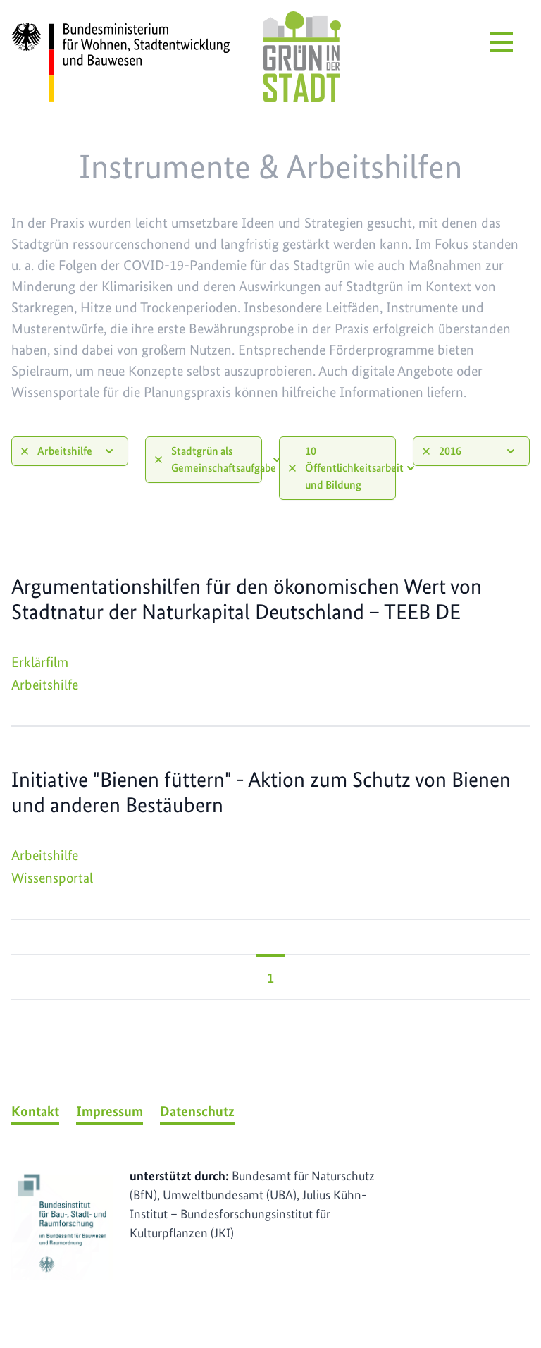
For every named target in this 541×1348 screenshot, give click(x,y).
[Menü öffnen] (501, 42)
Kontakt (35, 1111)
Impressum (109, 1111)
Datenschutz (197, 1111)
